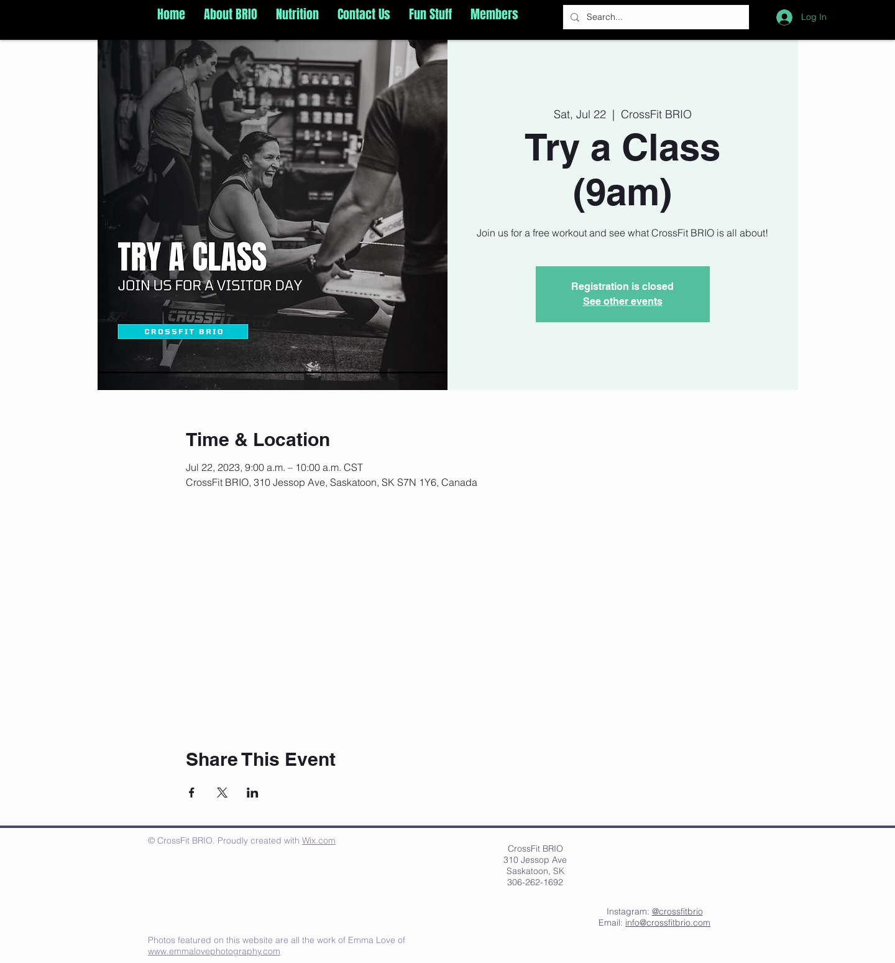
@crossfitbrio (677, 911)
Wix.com (319, 840)
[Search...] (655, 17)
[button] (231, 14)
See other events (623, 301)
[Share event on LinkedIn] (253, 793)
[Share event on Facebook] (192, 793)
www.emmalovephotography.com (214, 951)
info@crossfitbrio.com (667, 922)
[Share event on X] (222, 793)
